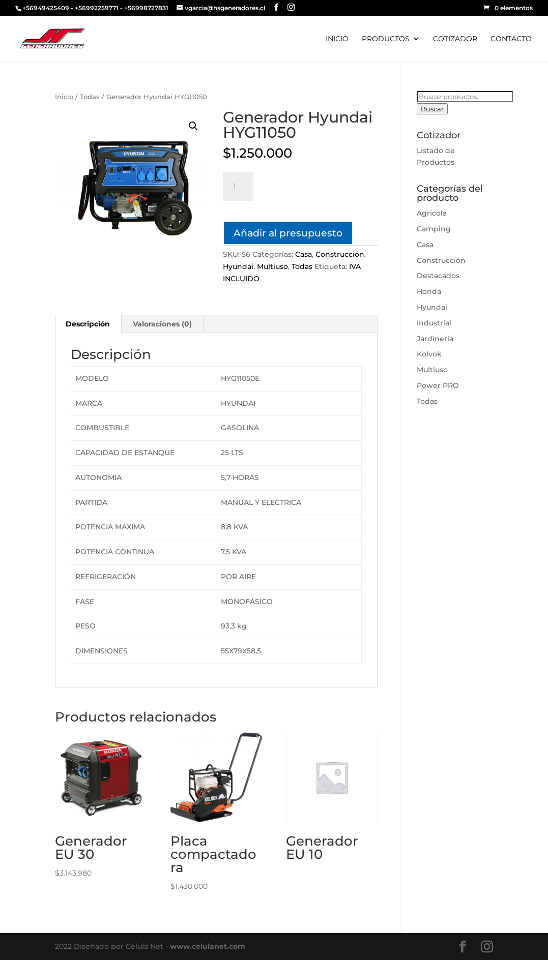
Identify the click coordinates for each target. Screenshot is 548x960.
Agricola (432, 213)
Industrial (434, 322)
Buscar (432, 109)
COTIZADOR (455, 39)
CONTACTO (511, 39)
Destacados (438, 275)
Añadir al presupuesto (288, 233)
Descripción (88, 323)
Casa (303, 254)
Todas (90, 97)
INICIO (337, 39)
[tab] (88, 324)
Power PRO (438, 385)
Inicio (64, 97)
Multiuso (272, 266)
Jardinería (435, 338)
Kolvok (429, 353)
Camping (434, 228)
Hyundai (238, 266)
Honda (429, 291)
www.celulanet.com (207, 946)
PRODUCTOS (386, 39)
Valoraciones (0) (162, 323)
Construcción (339, 254)
